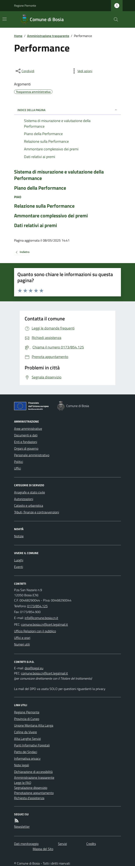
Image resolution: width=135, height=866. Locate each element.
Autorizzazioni (23, 498)
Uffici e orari (22, 637)
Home (18, 35)
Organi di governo (26, 448)
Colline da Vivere (25, 731)
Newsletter (22, 826)
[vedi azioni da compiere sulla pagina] (81, 71)
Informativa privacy (27, 758)
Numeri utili (22, 644)
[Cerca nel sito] (114, 19)
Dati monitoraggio (26, 843)
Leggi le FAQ (22, 782)
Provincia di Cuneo (26, 718)
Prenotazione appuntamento (34, 792)
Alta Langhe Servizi (27, 738)
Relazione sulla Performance (44, 206)
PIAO (17, 196)
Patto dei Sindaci (25, 751)
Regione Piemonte (25, 5)
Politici (18, 461)
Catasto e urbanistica (28, 505)
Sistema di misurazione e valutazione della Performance (59, 175)
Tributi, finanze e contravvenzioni (36, 512)
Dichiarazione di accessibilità (33, 771)
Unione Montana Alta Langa (33, 725)
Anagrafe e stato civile (29, 492)
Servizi (62, 843)
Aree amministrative (28, 428)
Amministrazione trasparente (48, 35)
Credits (91, 843)
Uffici (17, 468)
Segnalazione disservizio (30, 787)
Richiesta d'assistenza (29, 797)
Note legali (21, 765)
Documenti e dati (25, 435)
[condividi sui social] (24, 71)
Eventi (18, 566)
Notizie (19, 536)
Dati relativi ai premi (35, 225)
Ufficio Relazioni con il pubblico (35, 631)
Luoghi (18, 560)
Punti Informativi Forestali (32, 745)
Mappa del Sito (43, 848)
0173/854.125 (37, 606)
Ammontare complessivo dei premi (51, 215)
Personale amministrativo (31, 455)
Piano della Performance (40, 188)
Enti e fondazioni (25, 441)
